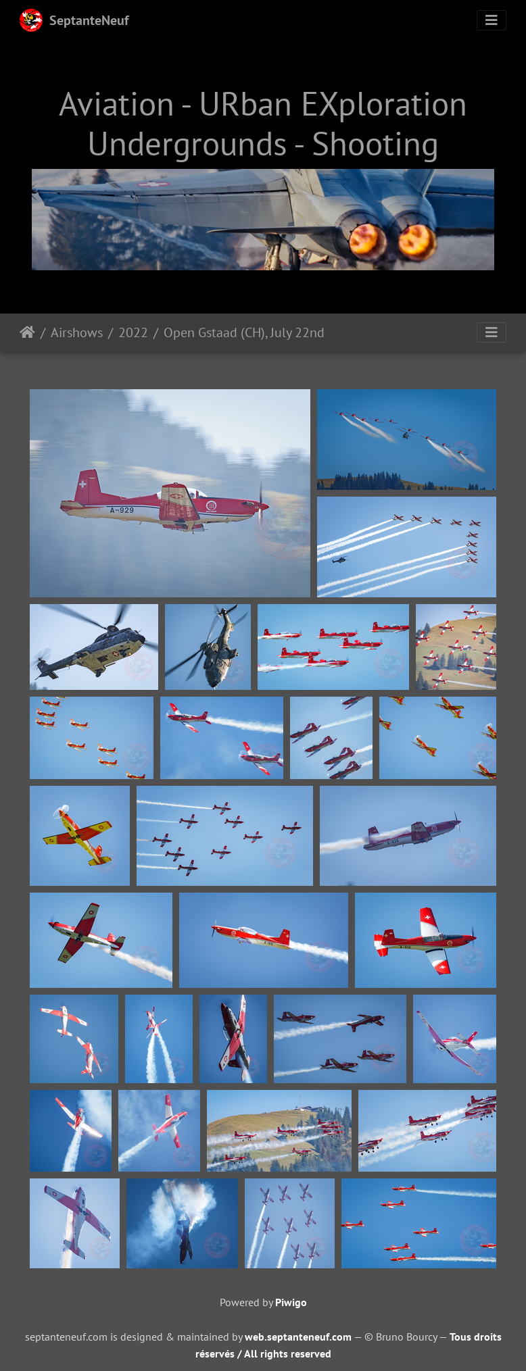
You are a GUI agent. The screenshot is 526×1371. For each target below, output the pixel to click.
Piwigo (291, 1302)
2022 (133, 332)
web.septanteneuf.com (298, 1336)
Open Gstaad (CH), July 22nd (244, 332)
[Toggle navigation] (491, 20)
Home (27, 332)
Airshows (77, 332)
